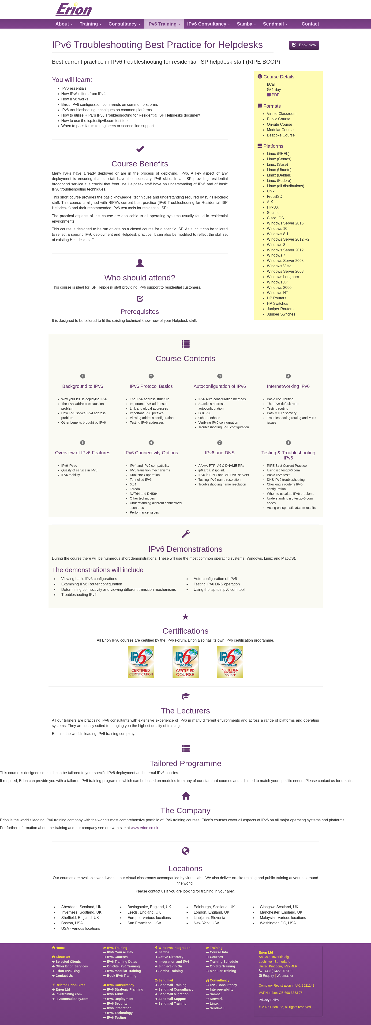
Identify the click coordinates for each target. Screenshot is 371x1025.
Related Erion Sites (69, 985)
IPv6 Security (115, 1003)
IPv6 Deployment (118, 999)
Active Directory (169, 957)
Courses (214, 957)
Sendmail (164, 980)
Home (58, 948)
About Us (61, 957)
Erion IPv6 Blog (66, 971)
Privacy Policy (269, 1000)
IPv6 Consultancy (118, 985)
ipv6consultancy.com (70, 999)
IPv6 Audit (113, 994)
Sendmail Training (171, 985)
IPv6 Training (115, 948)
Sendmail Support (170, 999)
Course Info (217, 952)
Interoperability (219, 989)
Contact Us (62, 975)
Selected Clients (66, 961)
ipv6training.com (67, 994)
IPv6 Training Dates (120, 961)
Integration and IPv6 (172, 961)
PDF (273, 95)
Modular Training (221, 971)
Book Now (304, 45)
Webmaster (285, 975)
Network (214, 999)
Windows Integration (172, 948)
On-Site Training (220, 966)
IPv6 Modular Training (122, 971)
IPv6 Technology (118, 1013)
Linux (212, 1003)
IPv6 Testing (114, 1017)
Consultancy (217, 980)
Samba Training (169, 971)
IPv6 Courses (115, 957)
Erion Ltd (61, 989)
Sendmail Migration (171, 994)
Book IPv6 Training (119, 975)
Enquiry (266, 975)
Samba (162, 952)
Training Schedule (222, 961)
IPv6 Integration (117, 1008)
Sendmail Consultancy (174, 989)
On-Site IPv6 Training (121, 966)
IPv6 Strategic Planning (123, 989)
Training (214, 948)
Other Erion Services (70, 966)
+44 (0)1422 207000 (275, 971)
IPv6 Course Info (118, 952)
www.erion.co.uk (144, 828)
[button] (64, 24)
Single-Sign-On (168, 966)
